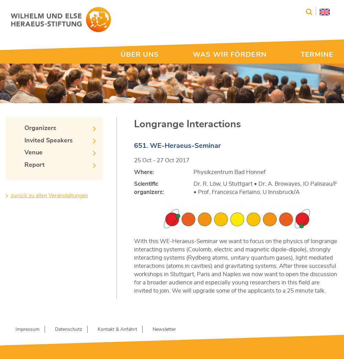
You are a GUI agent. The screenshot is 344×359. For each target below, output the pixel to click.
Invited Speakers (48, 141)
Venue (33, 153)
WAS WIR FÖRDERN (230, 54)
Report (34, 165)
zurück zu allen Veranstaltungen (49, 195)
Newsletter (164, 329)
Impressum (27, 329)
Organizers (40, 128)
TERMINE (317, 54)
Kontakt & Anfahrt (117, 329)
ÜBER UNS (140, 54)
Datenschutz (68, 329)
